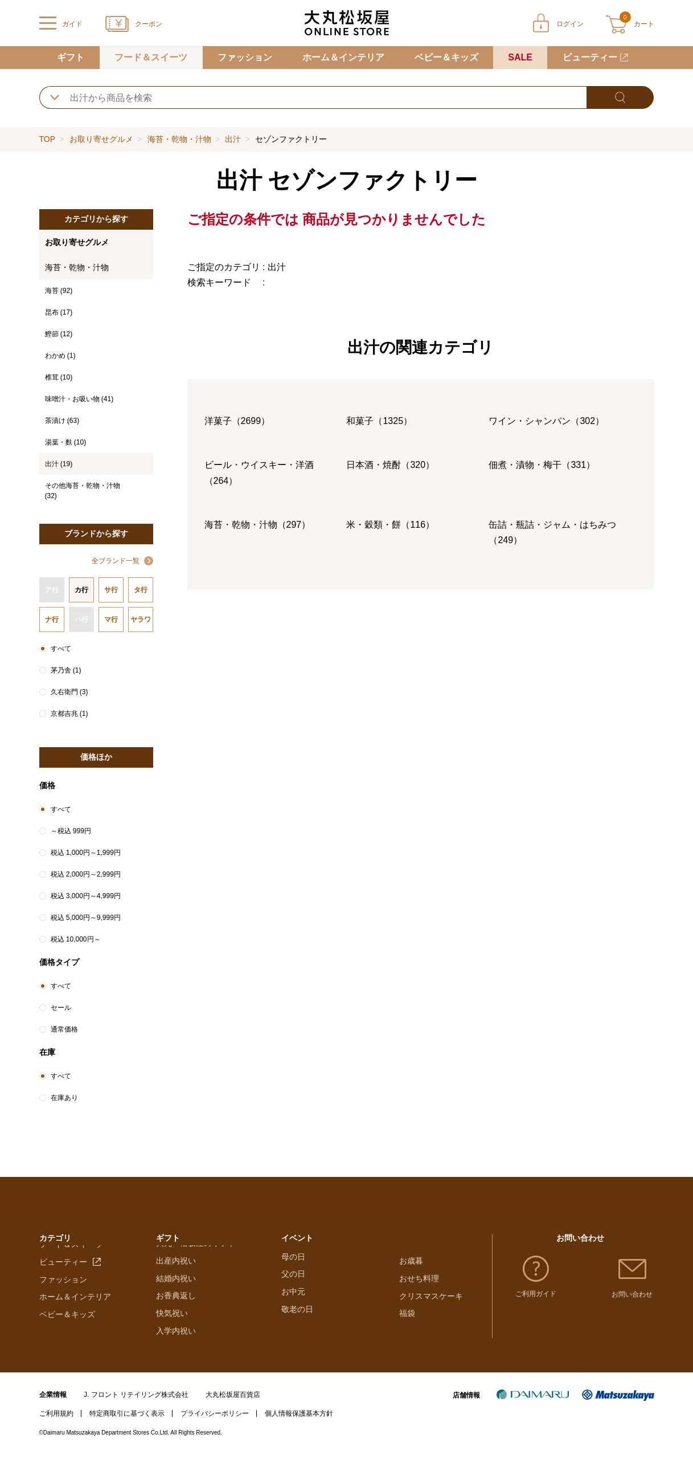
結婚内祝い (176, 1298)
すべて (61, 649)
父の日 (293, 1316)
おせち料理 (419, 1281)
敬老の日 (297, 1351)
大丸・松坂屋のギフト (196, 1264)
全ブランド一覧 (116, 561)
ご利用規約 (56, 1435)
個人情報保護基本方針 (299, 1435)
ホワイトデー (305, 1281)
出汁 (233, 139)
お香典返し (176, 1316)
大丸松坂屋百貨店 (233, 1415)
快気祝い (172, 1334)
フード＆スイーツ (150, 57)
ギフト (70, 57)
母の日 (293, 1298)
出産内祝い (176, 1281)
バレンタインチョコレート (329, 1264)
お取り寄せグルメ (101, 139)
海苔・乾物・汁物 (179, 139)
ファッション (245, 57)
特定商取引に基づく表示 (127, 1435)
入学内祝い (176, 1351)
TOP (47, 139)
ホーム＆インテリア (343, 57)
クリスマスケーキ (431, 1298)
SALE (520, 57)
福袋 (407, 1316)
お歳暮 (411, 1264)
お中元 (293, 1334)
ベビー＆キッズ (446, 57)
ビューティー (590, 57)
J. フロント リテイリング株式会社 (136, 1415)
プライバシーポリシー (215, 1435)
